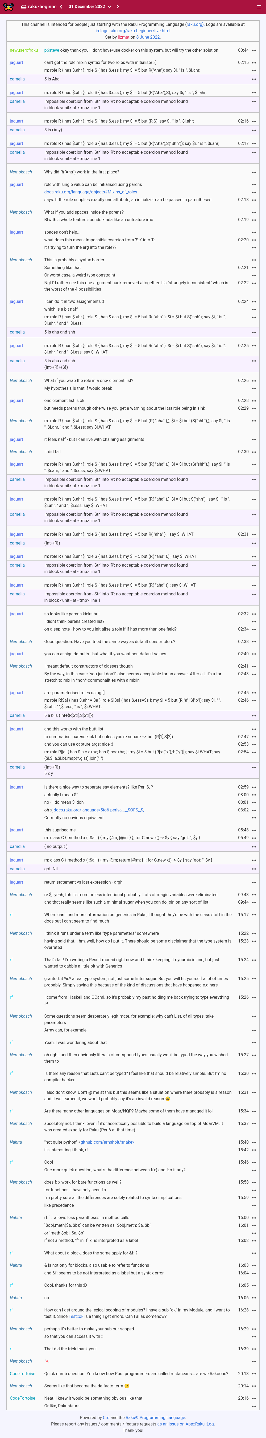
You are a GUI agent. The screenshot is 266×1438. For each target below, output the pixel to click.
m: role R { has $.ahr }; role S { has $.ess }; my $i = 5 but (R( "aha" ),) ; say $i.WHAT (120, 556)
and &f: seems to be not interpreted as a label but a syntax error (104, 1272)
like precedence (59, 1205)
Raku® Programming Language (155, 1417)
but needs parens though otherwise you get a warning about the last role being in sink (124, 408)
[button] (259, 7)
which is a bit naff (61, 309)
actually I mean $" (61, 794)
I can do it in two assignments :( (74, 301)
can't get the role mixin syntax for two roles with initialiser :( (100, 62)
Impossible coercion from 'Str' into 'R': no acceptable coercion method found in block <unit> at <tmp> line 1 (116, 104)
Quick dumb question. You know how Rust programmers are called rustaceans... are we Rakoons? (136, 1373)
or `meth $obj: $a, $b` (64, 1233)
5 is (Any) (53, 129)
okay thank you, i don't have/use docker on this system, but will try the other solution (131, 50)
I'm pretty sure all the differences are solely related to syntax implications (113, 1197)
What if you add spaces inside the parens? (84, 212)
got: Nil (51, 868)
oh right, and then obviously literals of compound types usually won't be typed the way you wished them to (136, 1058)
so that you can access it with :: (73, 1336)
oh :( (94, 810)
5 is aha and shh (59, 332)
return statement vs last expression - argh (83, 882)
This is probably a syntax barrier (74, 259)
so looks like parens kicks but (72, 613)
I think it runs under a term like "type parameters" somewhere (101, 933)
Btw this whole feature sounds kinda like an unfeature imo (98, 219)
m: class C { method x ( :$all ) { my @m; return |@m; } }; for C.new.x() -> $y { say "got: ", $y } (128, 860)
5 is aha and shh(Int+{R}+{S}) (59, 364)
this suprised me (60, 829)
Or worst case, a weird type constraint (79, 275)
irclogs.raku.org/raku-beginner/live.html (133, 30)
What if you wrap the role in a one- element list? (88, 380)
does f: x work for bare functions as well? (83, 1182)
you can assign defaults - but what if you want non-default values (105, 653)
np (46, 1297)
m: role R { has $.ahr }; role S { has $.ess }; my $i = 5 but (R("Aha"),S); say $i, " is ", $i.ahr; (125, 92)
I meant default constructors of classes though (88, 666)
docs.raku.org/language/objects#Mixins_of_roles (90, 191)
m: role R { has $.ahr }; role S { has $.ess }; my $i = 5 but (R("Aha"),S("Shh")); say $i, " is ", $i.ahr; (131, 143)
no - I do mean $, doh (64, 802)
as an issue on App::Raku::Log (185, 1424)
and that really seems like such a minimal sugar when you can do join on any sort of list (126, 902)
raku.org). (196, 24)
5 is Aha (52, 79)
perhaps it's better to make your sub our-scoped (89, 1328)
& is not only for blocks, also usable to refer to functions (96, 1265)
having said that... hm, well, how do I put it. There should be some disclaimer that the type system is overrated (137, 944)
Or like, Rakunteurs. (62, 1405)
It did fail (52, 451)
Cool (48, 1162)
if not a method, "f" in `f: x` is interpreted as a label (91, 1240)
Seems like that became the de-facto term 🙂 (87, 1385)
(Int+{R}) (52, 543)
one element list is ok (64, 400)
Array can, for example (65, 1030)
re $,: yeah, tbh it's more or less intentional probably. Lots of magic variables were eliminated (131, 894)
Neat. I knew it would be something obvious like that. (94, 1398)
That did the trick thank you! (70, 1348)
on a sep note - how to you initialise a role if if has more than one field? (110, 629)
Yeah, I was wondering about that (75, 1042)
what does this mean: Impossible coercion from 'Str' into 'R (99, 239)
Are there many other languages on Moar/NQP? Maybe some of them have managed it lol (128, 1111)
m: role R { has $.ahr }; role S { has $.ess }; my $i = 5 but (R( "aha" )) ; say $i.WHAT (120, 585)
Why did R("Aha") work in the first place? (81, 171)
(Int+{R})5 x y (52, 770)
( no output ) (56, 846)
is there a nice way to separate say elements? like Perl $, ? (98, 787)
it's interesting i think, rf (66, 1149)
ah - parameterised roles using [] (74, 692)
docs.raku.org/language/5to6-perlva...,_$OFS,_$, (99, 810)
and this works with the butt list (73, 729)
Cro (106, 1417)
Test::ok (76, 1316)
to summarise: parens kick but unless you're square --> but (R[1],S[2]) (108, 736)
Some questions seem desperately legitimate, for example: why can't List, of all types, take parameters (129, 1019)
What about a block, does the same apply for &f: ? (91, 1253)
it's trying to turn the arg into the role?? (80, 247)
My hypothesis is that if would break (78, 388)
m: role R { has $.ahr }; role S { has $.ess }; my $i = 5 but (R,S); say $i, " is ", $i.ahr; (119, 121)
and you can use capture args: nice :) (78, 744)
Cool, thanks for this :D (65, 1285)
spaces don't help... (62, 232)
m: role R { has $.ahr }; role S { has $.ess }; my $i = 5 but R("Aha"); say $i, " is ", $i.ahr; (122, 70)
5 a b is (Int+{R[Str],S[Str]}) (68, 715)
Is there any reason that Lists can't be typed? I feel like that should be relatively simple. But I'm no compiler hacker (135, 1076)
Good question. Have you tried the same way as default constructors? (109, 641)
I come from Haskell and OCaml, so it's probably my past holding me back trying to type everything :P (136, 1000)
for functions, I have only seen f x (75, 1189)
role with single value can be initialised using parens (93, 184)
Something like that (62, 267)
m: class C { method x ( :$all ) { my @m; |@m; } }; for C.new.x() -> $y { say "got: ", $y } (122, 837)
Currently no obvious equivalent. (74, 817)
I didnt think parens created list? (74, 621)
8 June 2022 (148, 37)
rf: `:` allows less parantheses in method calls (87, 1217)
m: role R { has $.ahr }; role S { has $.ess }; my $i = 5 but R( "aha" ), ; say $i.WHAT (119, 534)
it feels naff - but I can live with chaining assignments (94, 439)
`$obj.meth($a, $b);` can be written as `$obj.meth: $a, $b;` (98, 1225)
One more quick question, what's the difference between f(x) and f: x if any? (115, 1169)
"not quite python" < (89, 1142)
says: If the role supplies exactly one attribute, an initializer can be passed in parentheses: (128, 199)
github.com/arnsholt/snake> (108, 1142)
